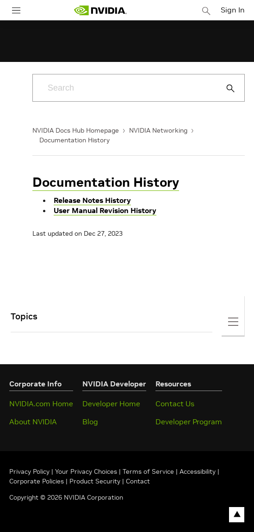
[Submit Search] (225, 88)
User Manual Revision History (105, 210)
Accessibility (198, 471)
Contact (138, 481)
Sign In (233, 9)
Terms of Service (148, 471)
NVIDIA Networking (158, 130)
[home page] (100, 10)
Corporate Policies (36, 481)
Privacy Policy (30, 471)
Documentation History (74, 140)
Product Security (94, 481)
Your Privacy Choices (86, 471)
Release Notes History (92, 200)
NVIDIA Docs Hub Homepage (75, 130)
